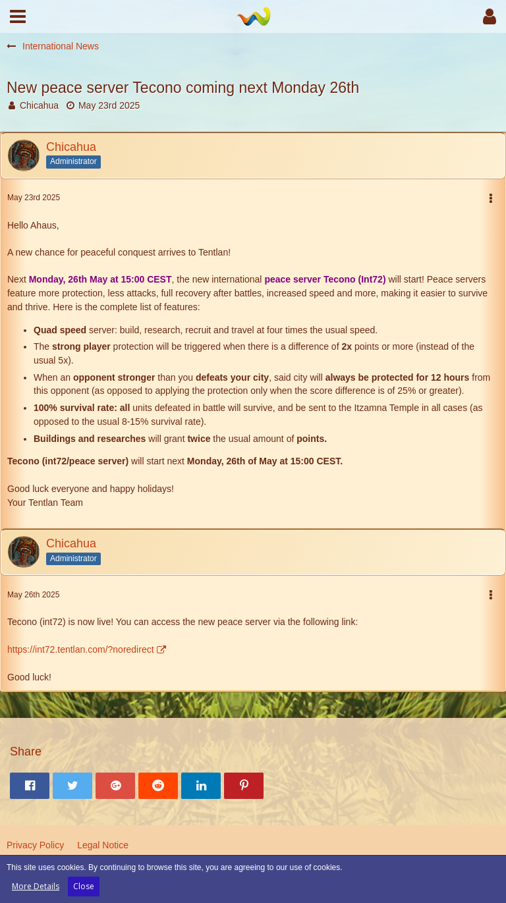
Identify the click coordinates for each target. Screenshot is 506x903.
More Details (35, 886)
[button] (18, 16)
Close (83, 886)
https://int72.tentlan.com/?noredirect (80, 649)
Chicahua (39, 105)
